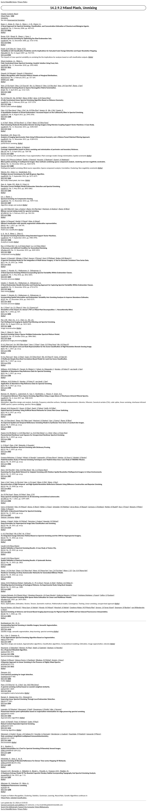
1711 (9, 363)
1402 (9, 104)
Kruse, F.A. (16, 135)
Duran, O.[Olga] (25, 408)
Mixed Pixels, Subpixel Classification (14, 798)
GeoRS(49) (4, 114)
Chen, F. (3, 332)
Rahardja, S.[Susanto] (26, 445)
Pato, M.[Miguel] (21, 507)
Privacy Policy (22, 2)
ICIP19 (3, 627)
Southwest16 (5, 677)
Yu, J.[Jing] (19, 685)
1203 (12, 154)
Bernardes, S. (16, 771)
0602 (9, 30)
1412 (9, 728)
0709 (9, 55)
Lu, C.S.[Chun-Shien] (38, 246)
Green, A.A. (58, 394)
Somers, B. (43, 110)
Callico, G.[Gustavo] (107, 595)
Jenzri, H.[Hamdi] (7, 722)
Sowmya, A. (15, 635)
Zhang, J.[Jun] (77, 86)
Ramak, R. (4, 697)
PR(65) (3, 225)
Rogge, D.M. (5, 36)
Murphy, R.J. (13, 270)
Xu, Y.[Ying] (26, 534)
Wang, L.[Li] (67, 570)
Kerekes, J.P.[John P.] (62, 369)
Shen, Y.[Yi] (31, 494)
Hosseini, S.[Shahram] (45, 160)
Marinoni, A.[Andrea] (50, 209)
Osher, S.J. (14, 172)
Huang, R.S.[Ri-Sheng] (9, 433)
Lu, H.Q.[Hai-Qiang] (38, 433)
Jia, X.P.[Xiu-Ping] (33, 110)
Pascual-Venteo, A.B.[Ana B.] (11, 607)
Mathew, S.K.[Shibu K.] (65, 583)
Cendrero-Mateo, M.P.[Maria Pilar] (82, 607)
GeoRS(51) (4, 188)
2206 (9, 540)
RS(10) (3, 425)
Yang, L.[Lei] (5, 482)
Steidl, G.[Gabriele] (39, 648)
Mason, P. (49, 394)
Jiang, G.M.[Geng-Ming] (42, 98)
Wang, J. (25, 24)
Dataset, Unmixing (7, 517)
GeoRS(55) (4, 398)
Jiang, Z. (14, 759)
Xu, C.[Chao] (5, 307)
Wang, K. (10, 332)
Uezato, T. (4, 270)
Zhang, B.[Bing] (63, 209)
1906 (9, 464)
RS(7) (3, 262)
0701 (9, 43)
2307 (9, 589)
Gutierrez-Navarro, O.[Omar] (67, 595)
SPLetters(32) (5, 599)
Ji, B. (31, 24)
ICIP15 (3, 689)
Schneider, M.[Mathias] (61, 507)
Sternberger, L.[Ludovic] (59, 734)
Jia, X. (7, 234)
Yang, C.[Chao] (34, 344)
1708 (9, 388)
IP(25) (3, 299)
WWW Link (5, 80)
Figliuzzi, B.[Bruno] (7, 660)
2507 (9, 601)
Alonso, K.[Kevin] (33, 507)
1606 (9, 314)
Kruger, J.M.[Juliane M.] (25, 734)
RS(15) (3, 562)
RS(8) (3, 312)
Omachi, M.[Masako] (8, 73)
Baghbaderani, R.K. (8, 623)
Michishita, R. (6, 759)
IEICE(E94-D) (5, 78)
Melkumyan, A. (23, 270)
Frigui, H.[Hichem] (20, 722)
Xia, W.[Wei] (17, 98)
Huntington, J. (40, 394)
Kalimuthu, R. (29, 583)
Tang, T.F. (18, 332)
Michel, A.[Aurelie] (29, 457)
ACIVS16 (4, 664)
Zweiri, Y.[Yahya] (37, 408)
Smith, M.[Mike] (50, 408)
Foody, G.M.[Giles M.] (8, 49)
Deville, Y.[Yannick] (29, 160)
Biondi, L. (35, 771)
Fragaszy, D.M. (54, 771)
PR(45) (3, 164)
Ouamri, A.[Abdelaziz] (61, 160)
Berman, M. (5, 394)
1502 (9, 716)
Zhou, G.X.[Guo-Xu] (22, 86)
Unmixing (4, 18)
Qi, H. (18, 623)
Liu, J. (3, 197)
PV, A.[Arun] (39, 583)
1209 (9, 178)
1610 (9, 289)
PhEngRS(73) (5, 53)
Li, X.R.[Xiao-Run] (23, 433)
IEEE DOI (4, 30)
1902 (9, 215)
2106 (9, 501)
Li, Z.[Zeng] (5, 445)
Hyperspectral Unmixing (16, 20)
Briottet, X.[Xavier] (80, 457)
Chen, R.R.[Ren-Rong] (23, 470)
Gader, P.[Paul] (33, 722)
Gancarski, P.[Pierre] (93, 734)
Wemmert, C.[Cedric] (8, 734)
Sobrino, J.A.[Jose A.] (65, 457)
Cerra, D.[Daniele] (7, 507)
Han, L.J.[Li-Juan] (30, 482)
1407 (9, 203)
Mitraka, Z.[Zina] (22, 258)
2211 (9, 552)
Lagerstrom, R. (23, 394)
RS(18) (3, 614)
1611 (12, 666)
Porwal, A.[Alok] (50, 583)
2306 (9, 565)
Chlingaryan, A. (35, 270)
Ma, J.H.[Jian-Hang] (8, 420)
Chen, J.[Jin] (21, 110)
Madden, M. (64, 771)
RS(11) (3, 437)
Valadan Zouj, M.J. (15, 697)
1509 (9, 252)
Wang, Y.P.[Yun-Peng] (16, 123)
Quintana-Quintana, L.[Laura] (88, 595)
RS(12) (3, 486)
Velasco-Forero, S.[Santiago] (25, 660)
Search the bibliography (9, 807)
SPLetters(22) (5, 250)
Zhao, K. (20, 234)
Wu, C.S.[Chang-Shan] (40, 470)
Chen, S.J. (23, 320)
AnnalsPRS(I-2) (6, 775)
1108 (9, 117)
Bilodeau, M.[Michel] (43, 660)
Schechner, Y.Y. (16, 783)
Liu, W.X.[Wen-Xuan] (21, 344)
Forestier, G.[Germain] (42, 734)
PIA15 (3, 701)
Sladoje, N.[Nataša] (23, 147)
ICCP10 (3, 787)
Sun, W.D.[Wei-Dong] (31, 685)
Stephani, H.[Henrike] (54, 648)
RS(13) (3, 513)
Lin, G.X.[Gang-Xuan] (22, 246)
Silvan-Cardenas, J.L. (8, 61)
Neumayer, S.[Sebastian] (9, 648)
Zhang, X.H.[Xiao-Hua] (24, 570)
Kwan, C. (4, 24)
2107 (9, 515)
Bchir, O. (19, 184)
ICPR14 (3, 726)
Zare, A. (3, 184)
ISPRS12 (4, 750)
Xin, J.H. (31, 320)
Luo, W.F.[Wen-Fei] (7, 209)
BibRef (3, 32)
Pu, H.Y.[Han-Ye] (6, 98)
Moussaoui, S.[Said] (25, 709)
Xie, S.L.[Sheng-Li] (36, 86)
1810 (9, 427)
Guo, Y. (32, 394)
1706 (9, 375)
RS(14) (3, 538)
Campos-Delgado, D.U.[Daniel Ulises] (14, 595)
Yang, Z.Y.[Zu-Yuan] (7, 86)
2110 (9, 528)
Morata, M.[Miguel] (46, 607)
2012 (9, 488)
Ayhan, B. (11, 24)
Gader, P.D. (11, 184)
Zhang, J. (21, 36)
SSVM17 (4, 652)
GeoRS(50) (4, 176)
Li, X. (2, 234)
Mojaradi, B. (27, 697)
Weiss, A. (25, 783)
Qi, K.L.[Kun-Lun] (7, 344)
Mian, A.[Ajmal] (34, 221)
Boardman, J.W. (6, 135)
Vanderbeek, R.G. (25, 172)
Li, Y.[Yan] (28, 123)
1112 (9, 129)
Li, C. (18, 320)
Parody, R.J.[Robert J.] (28, 369)
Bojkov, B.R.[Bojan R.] (63, 258)
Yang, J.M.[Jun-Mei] (65, 86)
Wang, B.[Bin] (28, 98)
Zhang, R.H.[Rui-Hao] (34, 209)
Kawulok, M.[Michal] (50, 521)
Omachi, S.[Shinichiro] (25, 73)
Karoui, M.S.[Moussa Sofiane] (11, 160)
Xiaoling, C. (9, 746)
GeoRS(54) (4, 275)
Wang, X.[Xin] (42, 482)
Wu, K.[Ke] (18, 534)
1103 (9, 92)
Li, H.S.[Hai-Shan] (7, 534)
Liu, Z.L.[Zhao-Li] (16, 307)
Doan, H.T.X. (21, 49)
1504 (9, 703)
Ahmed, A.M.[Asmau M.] (10, 408)
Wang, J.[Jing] (53, 482)
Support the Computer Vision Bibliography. (33, 807)
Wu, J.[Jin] (51, 110)
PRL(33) (3, 151)
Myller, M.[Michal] (20, 521)
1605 (9, 679)
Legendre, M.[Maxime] (9, 709)
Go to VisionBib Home (9, 2)
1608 (9, 326)
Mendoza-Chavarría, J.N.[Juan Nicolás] (42, 595)
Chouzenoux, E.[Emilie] (41, 709)
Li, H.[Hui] (4, 123)
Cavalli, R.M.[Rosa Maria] (10, 546)
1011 (9, 67)
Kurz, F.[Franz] (124, 507)
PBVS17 (3, 640)
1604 (9, 277)
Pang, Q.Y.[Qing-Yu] (8, 685)
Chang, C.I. (37, 24)
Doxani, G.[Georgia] (8, 258)
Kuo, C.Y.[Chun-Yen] (8, 246)
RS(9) (3, 349)
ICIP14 (3, 714)
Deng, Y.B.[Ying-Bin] (8, 470)
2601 (9, 616)
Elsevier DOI (5, 154)
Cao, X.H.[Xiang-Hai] (80, 570)
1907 (9, 476)
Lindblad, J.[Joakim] (8, 147)
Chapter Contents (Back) (9, 14)
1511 (9, 264)
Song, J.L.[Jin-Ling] (16, 482)
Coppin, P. (59, 110)
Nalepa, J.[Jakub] (7, 521)
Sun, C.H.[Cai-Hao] (55, 570)
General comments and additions (13, 805)
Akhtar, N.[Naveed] (8, 221)
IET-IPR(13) (5, 213)
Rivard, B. (14, 36)
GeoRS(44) (4, 28)
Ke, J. (2, 635)
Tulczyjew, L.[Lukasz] (35, 521)
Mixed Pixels (5, 16)
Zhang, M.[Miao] (20, 494)
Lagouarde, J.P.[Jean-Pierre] (47, 457)
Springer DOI (5, 654)
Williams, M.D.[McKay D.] (10, 369)
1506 (9, 240)
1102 (12, 16)
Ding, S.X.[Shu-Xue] (50, 86)
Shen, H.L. (11, 320)
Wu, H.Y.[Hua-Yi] (63, 344)
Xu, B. (20, 759)
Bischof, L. (13, 394)
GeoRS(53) (4, 238)
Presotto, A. (43, 771)
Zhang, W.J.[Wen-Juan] (24, 420)
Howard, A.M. (6, 771)
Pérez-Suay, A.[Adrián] (30, 607)
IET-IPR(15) (5, 499)
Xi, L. (2, 746)
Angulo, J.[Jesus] (58, 660)
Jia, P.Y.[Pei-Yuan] (7, 494)
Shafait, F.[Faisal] (21, 221)
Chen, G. (19, 24)
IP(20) (3, 90)
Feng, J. (28, 36)
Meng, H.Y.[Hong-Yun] (40, 570)
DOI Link (4, 55)
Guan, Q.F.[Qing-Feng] (48, 344)
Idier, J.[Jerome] (55, 709)
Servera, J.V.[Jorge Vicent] (105, 607)
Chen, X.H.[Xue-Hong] (8, 110)
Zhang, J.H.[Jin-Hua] (8, 570)
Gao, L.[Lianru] (20, 209)
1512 (9, 691)
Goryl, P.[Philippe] (48, 258)
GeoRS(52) (4, 102)
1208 (12, 166)
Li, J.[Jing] (48, 433)
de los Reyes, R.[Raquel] (78, 507)
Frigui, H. (26, 184)
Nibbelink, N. (26, 771)
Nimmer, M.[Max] (25, 648)
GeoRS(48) (4, 65)
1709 (9, 642)
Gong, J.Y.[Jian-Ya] (60, 357)
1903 (9, 451)
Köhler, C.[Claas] (46, 507)
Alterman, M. (5, 783)
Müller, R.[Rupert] (7, 509)
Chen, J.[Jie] (14, 445)
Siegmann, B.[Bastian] (123, 607)
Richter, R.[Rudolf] (111, 507)
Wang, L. (19, 61)
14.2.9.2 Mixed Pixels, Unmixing (73, 8)
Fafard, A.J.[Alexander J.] (45, 369)
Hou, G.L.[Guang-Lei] (30, 307)
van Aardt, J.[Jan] (76, 369)
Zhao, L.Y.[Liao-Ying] (60, 433)
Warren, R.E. (5, 172)
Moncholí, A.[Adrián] (61, 607)
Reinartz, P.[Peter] (136, 507)
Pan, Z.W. (4, 320)
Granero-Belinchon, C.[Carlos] (11, 457)
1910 (9, 629)
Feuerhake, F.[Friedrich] (77, 734)
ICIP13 (3, 738)
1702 (12, 228)
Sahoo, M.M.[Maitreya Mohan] (12, 583)
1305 (9, 191)
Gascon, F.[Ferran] (35, 258)
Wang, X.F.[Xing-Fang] (40, 123)
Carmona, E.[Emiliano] (96, 507)
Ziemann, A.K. (6, 672)
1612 (9, 301)
